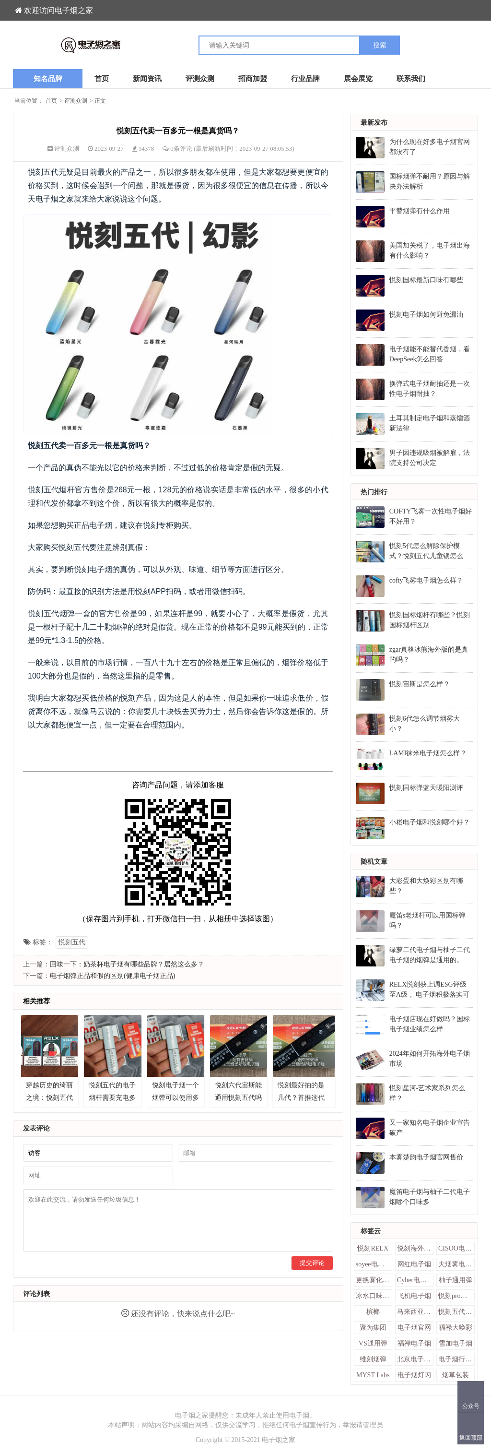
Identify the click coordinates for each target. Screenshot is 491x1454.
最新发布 (374, 122)
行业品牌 (305, 79)
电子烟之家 (278, 1439)
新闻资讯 (147, 79)
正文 (100, 100)
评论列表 (36, 1294)
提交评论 (312, 1262)
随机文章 (374, 861)
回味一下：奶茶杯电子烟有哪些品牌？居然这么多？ (127, 964)
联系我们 (411, 79)
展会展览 (358, 79)
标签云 (371, 1231)
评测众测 (200, 79)
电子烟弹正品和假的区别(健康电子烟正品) (112, 975)
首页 (101, 79)
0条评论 (182, 148)
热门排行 (374, 492)
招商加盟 (252, 79)
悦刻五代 (71, 942)
